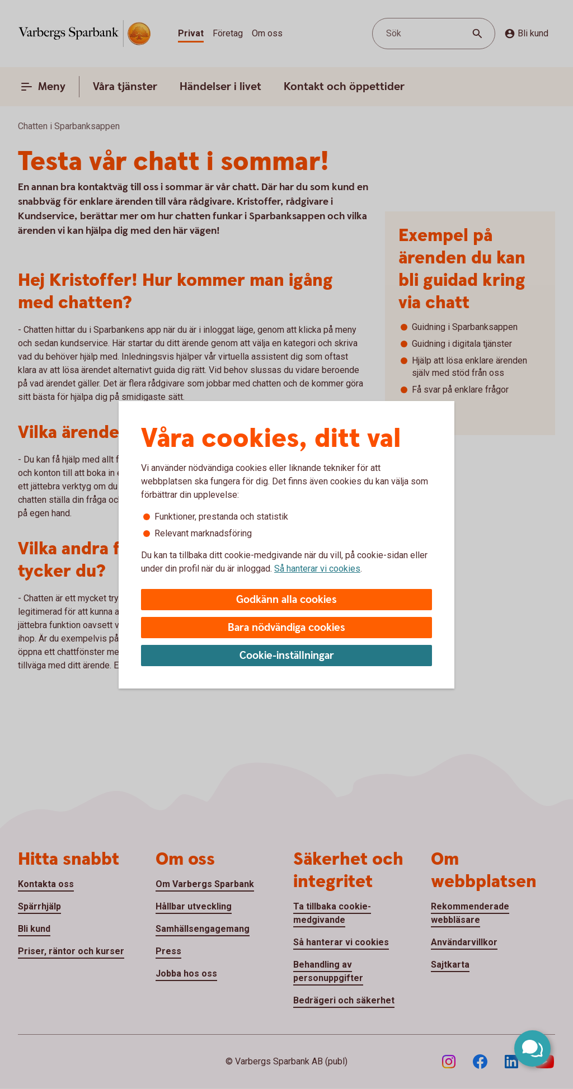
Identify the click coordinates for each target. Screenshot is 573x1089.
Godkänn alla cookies (286, 600)
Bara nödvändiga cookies (286, 628)
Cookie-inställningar (286, 656)
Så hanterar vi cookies (317, 568)
